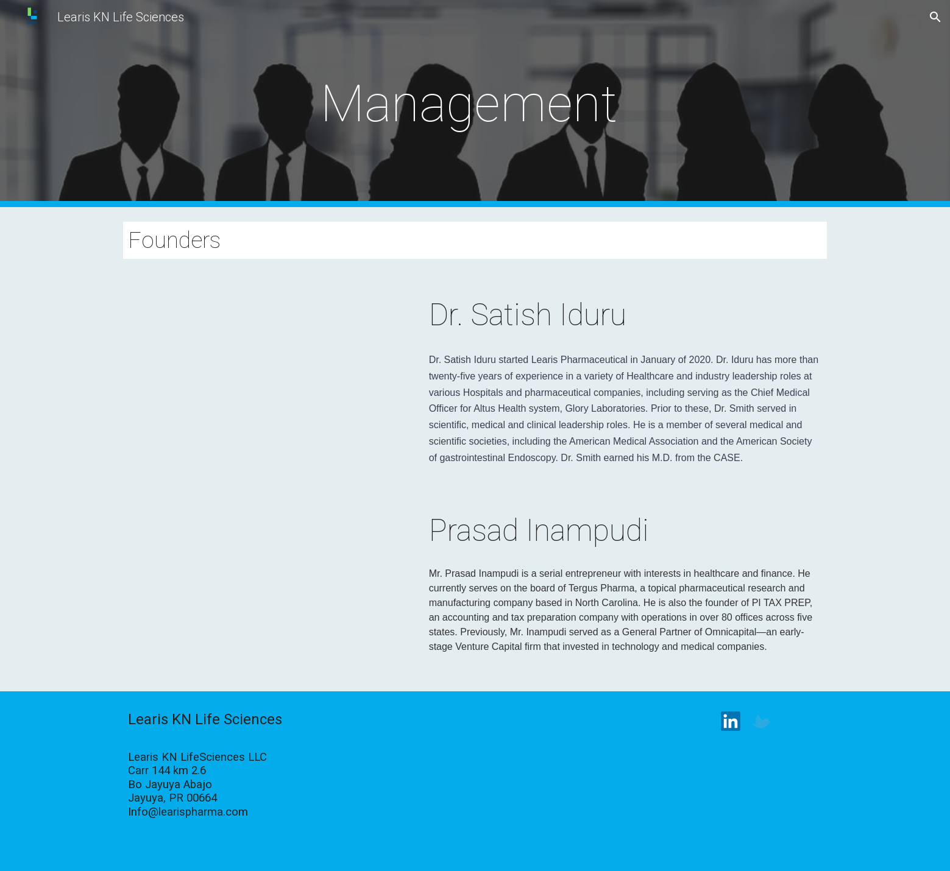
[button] (935, 17)
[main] (475, 104)
